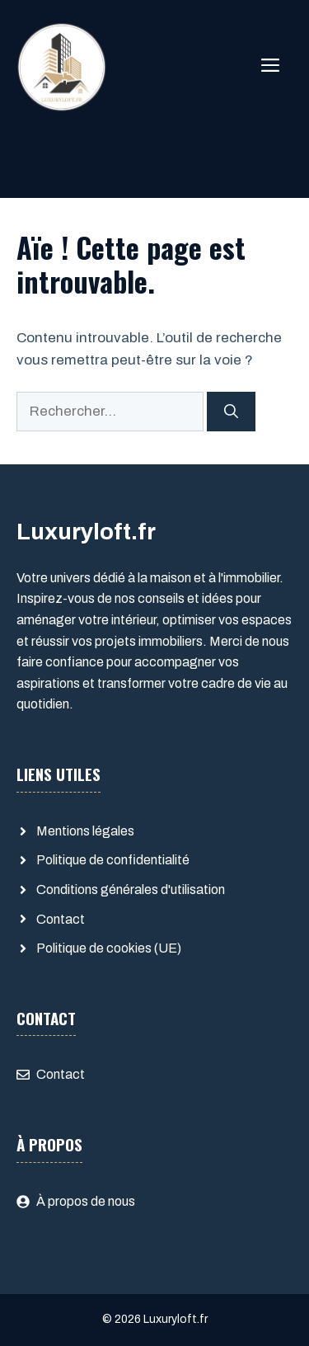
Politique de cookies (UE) (108, 948)
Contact (60, 919)
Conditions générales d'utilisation (130, 889)
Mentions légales (85, 831)
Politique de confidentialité (113, 860)
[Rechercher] (231, 411)
